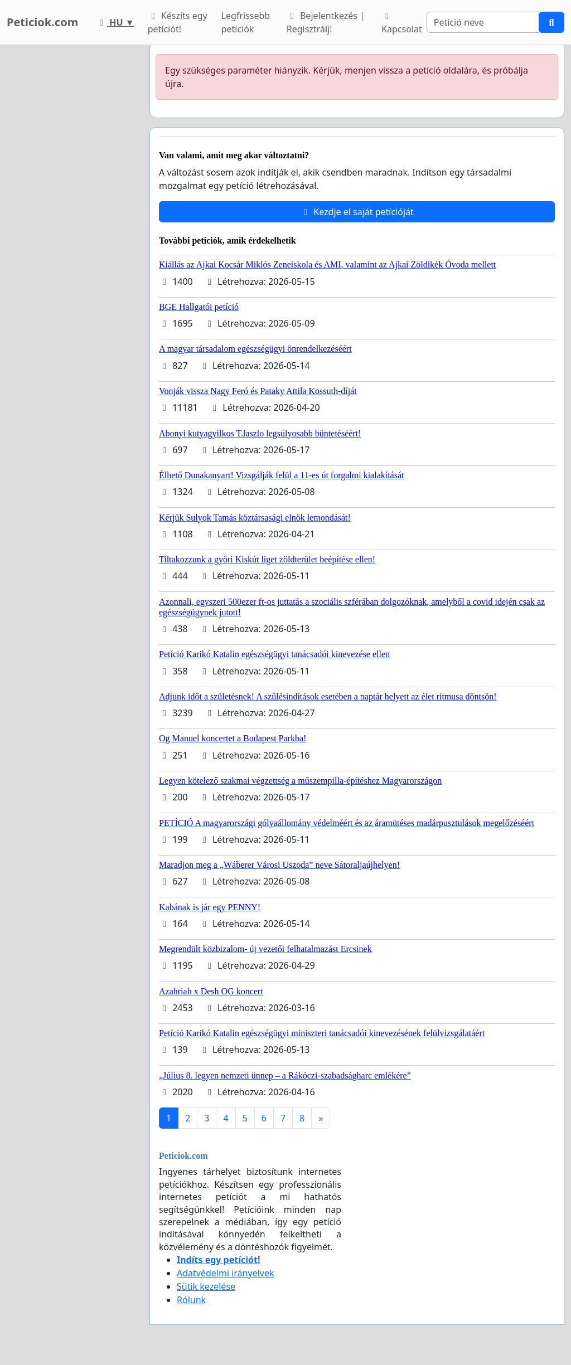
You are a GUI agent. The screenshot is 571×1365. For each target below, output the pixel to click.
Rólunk (191, 1300)
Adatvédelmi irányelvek (225, 1273)
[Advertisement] (71, 212)
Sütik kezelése (206, 1286)
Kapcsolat (401, 23)
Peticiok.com (42, 22)
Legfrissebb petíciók (245, 22)
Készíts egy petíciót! (177, 22)
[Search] (483, 22)
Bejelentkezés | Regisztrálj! (326, 22)
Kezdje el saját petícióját (357, 212)
